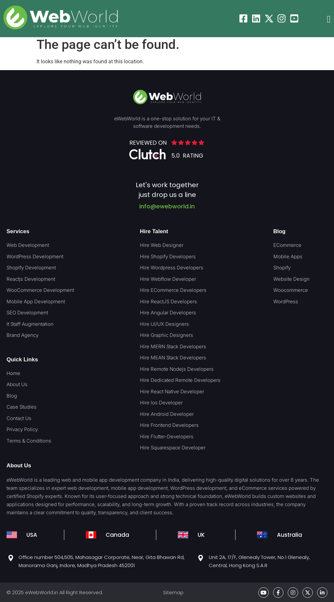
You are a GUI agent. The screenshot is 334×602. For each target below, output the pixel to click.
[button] (329, 19)
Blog (279, 231)
